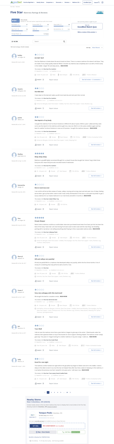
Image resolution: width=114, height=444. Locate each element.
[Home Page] (16, 2)
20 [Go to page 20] (67, 392)
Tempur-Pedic (46, 413)
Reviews (18, 6)
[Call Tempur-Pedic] (71, 432)
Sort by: (88, 47)
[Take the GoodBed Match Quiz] (87, 26)
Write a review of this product (86, 32)
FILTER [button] (15, 41)
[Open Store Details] (33, 417)
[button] (29, 2)
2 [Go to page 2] (51, 392)
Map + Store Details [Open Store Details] (43, 432)
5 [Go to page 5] (60, 392)
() (52, 406)
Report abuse (53, 80)
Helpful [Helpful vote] (38, 80)
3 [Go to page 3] (54, 392)
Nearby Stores (40, 2)
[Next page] (70, 392)
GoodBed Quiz (87, 2)
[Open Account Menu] (102, 2)
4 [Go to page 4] (57, 392)
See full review (91, 80)
